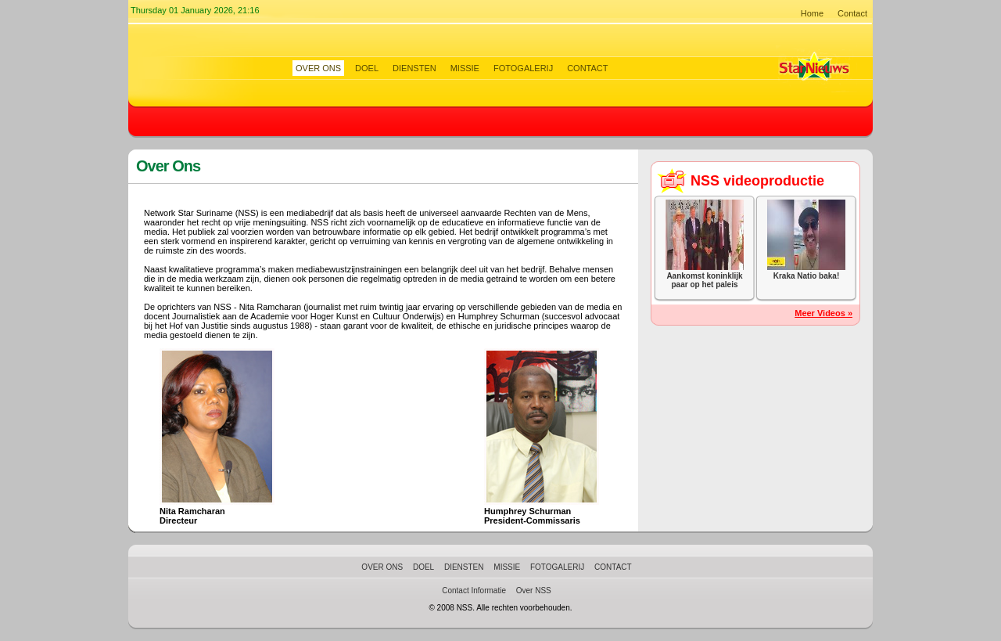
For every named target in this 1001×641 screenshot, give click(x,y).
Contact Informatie (474, 590)
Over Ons (318, 68)
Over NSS (533, 590)
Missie (464, 68)
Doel (367, 68)
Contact (852, 13)
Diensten (414, 68)
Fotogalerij (523, 68)
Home (812, 13)
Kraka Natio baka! (806, 276)
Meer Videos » (823, 313)
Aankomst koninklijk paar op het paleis (704, 280)
